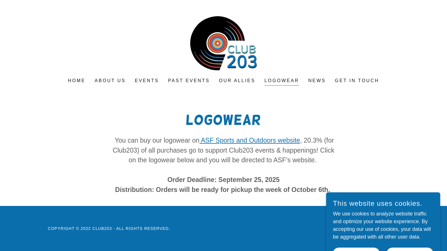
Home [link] (77, 80)
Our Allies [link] (237, 80)
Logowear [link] (282, 80)
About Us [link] (110, 80)
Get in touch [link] (357, 80)
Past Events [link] (189, 80)
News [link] (317, 80)
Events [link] (147, 80)
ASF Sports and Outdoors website (250, 140)
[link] (223, 43)
